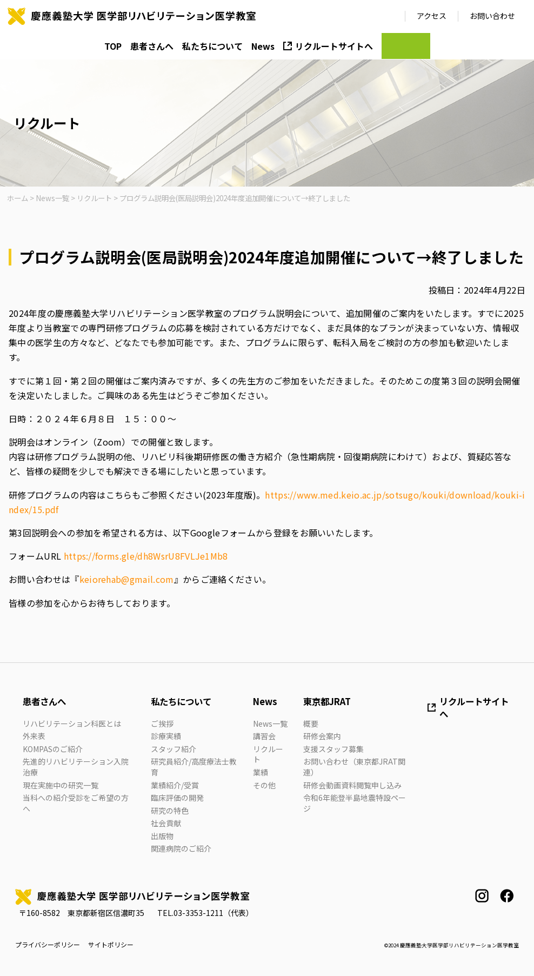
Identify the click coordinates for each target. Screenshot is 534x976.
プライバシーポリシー (47, 944)
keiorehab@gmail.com (126, 579)
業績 (260, 772)
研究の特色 (170, 810)
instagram (482, 895)
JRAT (406, 46)
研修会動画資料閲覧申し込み (352, 785)
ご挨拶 (162, 723)
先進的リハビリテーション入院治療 (76, 767)
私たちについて (212, 45)
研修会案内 (322, 736)
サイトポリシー (111, 944)
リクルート (268, 754)
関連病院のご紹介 (181, 848)
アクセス (431, 15)
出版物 (162, 836)
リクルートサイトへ (334, 45)
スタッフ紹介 (173, 748)
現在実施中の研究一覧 (60, 785)
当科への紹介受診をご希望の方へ (76, 803)
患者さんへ (151, 45)
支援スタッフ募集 (333, 748)
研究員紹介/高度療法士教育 (194, 767)
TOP (113, 45)
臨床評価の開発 (177, 797)
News (263, 45)
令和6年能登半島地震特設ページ (354, 803)
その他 (264, 785)
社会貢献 (166, 823)
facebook (506, 895)
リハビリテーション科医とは (72, 723)
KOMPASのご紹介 (53, 748)
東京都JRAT (327, 701)
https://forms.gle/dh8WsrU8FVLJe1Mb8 (146, 555)
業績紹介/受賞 (175, 785)
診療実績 (166, 736)
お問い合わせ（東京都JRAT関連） (354, 767)
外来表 (34, 736)
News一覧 (270, 723)
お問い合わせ (492, 15)
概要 (310, 723)
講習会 (264, 736)
